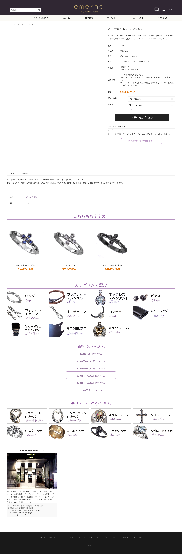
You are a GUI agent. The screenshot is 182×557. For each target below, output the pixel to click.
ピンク (36, 197)
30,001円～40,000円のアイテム (91, 377)
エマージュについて (41, 18)
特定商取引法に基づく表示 (132, 540)
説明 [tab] (12, 173)
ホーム (16, 18)
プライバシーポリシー (111, 540)
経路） (43, 508)
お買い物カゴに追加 (142, 117)
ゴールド (29, 197)
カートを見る (138, 18)
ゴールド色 (131, 134)
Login (164, 10)
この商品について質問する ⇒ (141, 141)
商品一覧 (66, 18)
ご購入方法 (88, 18)
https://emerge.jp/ (26, 515)
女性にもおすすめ (164, 134)
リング (14, 24)
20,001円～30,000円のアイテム (91, 369)
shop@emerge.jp (34, 513)
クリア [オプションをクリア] (130, 109)
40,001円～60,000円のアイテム (91, 385)
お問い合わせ (163, 18)
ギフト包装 (112, 98)
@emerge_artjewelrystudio (25, 517)
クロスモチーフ (119, 134)
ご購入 (70, 540)
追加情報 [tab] (24, 173)
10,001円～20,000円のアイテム (91, 362)
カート (62, 540)
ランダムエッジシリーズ (146, 134)
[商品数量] (111, 116)
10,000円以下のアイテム (91, 354)
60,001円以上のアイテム (91, 392)
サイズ (110, 105)
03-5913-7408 (16, 513)
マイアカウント (113, 18)
